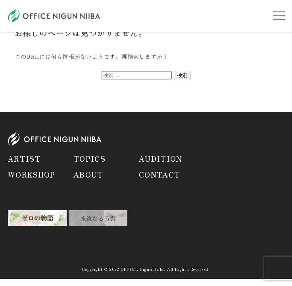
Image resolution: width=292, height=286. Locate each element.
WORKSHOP (32, 174)
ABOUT (88, 174)
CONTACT (159, 174)
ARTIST (24, 158)
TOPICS (89, 158)
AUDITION (160, 158)
